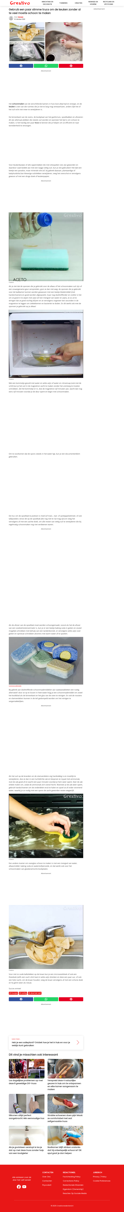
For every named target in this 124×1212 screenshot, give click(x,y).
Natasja (20, 17)
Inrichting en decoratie (47, 3)
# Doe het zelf (34, 993)
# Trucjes (13, 993)
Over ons (46, 1176)
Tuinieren (63, 3)
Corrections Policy (71, 1181)
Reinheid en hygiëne (93, 3)
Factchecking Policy (71, 1176)
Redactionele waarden (73, 1185)
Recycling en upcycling (108, 3)
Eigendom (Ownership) (73, 1189)
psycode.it (46, 1185)
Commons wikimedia (15, 686)
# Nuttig (23, 993)
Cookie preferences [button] (101, 1181)
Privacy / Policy (99, 1176)
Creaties (78, 3)
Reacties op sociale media (75, 1193)
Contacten (47, 1181)
